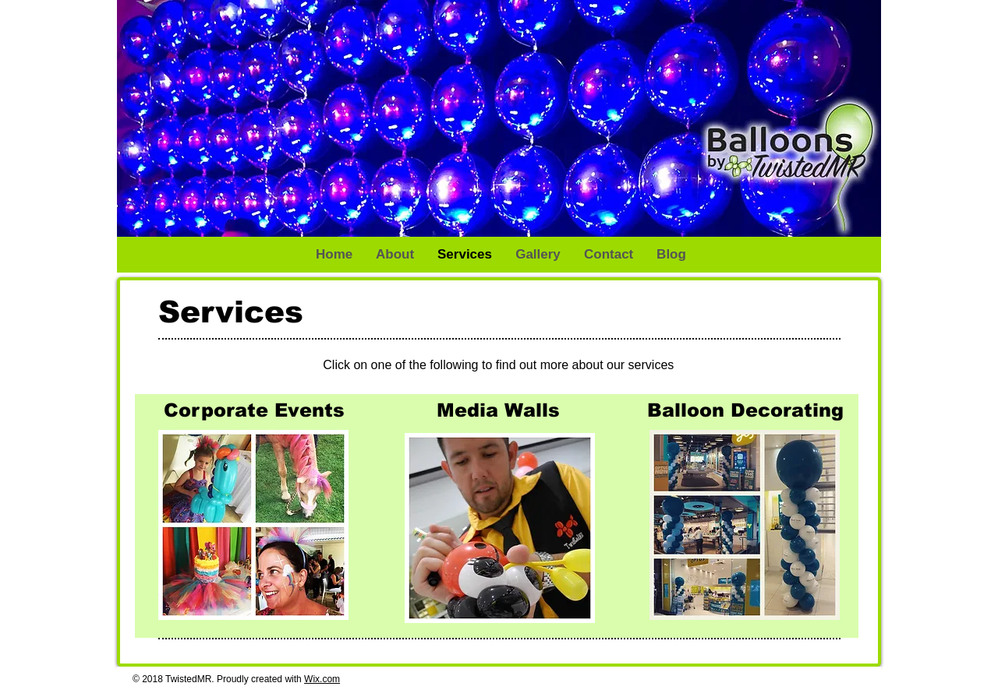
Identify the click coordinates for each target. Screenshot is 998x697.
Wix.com (322, 679)
